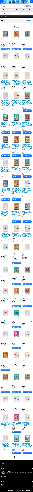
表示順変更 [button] (28, 20)
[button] (1, 1)
